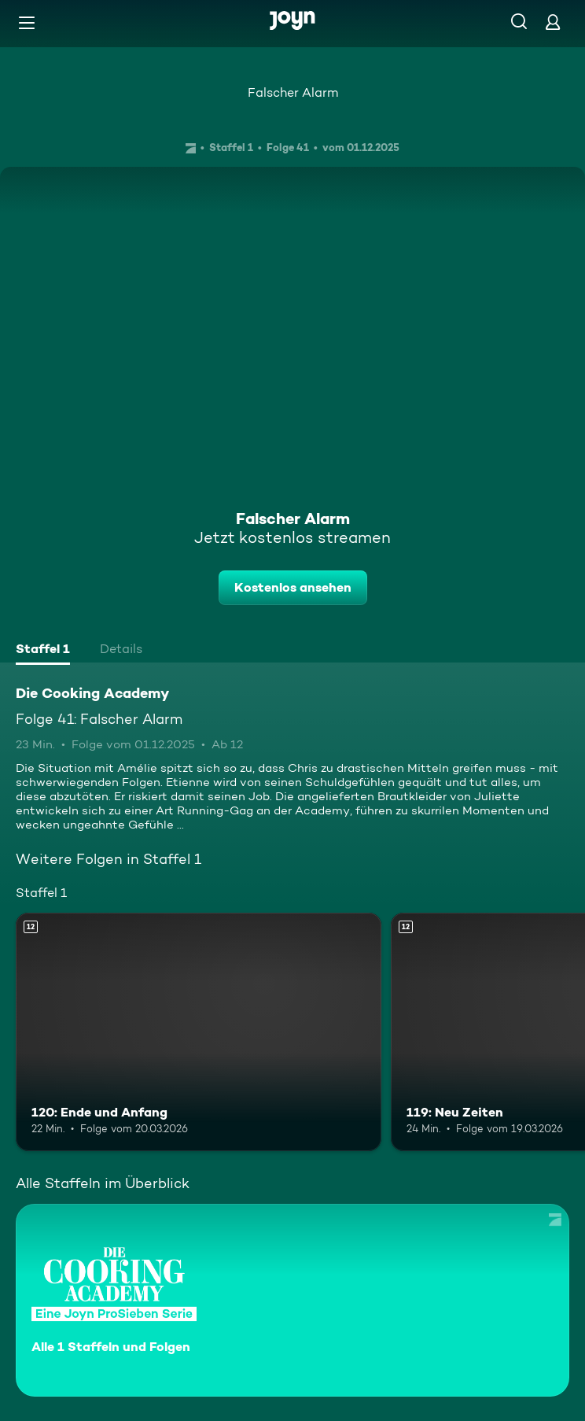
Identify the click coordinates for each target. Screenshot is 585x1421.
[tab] (43, 651)
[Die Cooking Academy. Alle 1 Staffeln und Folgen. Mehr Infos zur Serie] (292, 1300)
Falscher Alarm (293, 92)
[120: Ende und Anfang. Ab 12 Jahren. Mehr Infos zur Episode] (198, 1031)
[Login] (553, 21)
